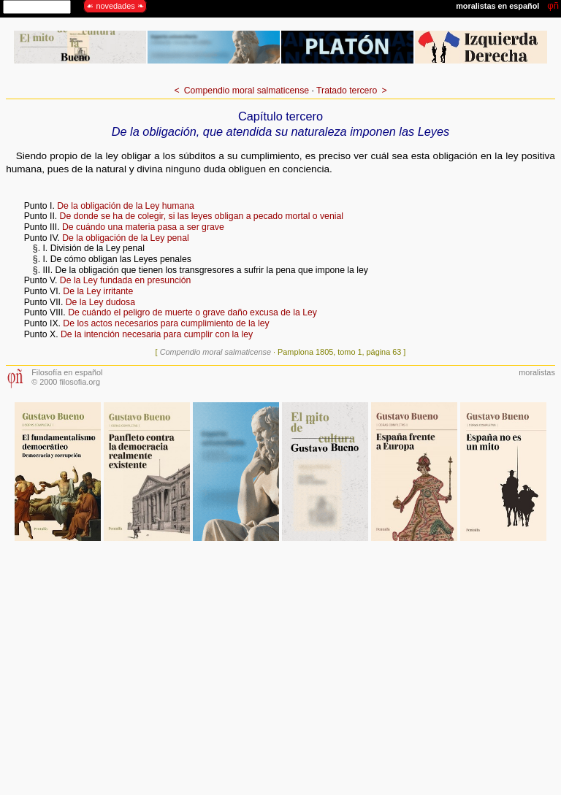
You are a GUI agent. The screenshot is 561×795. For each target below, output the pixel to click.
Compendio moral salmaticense (246, 90)
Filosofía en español (66, 372)
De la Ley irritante (98, 291)
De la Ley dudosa (100, 302)
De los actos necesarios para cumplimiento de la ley (166, 323)
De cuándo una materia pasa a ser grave (143, 227)
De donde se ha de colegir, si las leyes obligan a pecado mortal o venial (201, 216)
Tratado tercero (346, 90)
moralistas (537, 372)
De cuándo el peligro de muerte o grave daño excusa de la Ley (192, 312)
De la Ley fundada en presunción (125, 280)
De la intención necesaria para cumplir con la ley (157, 334)
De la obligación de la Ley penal (125, 238)
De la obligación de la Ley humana (125, 206)
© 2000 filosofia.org (65, 381)
